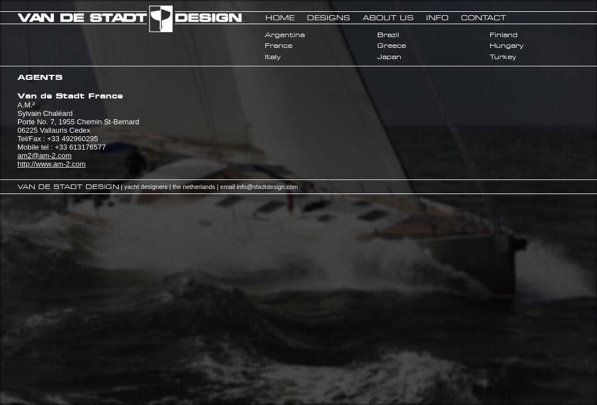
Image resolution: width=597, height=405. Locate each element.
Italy (273, 57)
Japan (389, 57)
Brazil (388, 35)
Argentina (285, 35)
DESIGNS (328, 17)
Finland (504, 35)
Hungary (506, 46)
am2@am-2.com (44, 155)
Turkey (503, 57)
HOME (280, 17)
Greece (391, 46)
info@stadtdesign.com (267, 186)
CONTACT (483, 17)
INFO (437, 17)
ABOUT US (388, 17)
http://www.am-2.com (51, 164)
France (278, 46)
